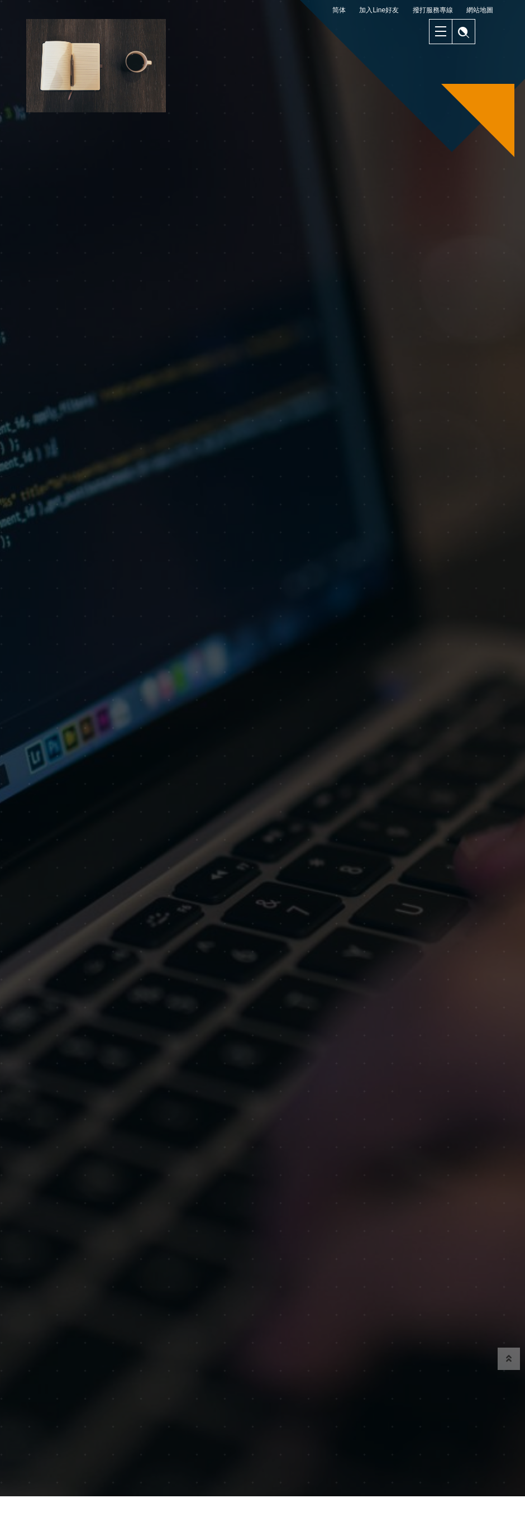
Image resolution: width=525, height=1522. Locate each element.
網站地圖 (479, 10)
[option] (262, 727)
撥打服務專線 (433, 10)
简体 (339, 10)
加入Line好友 (379, 10)
